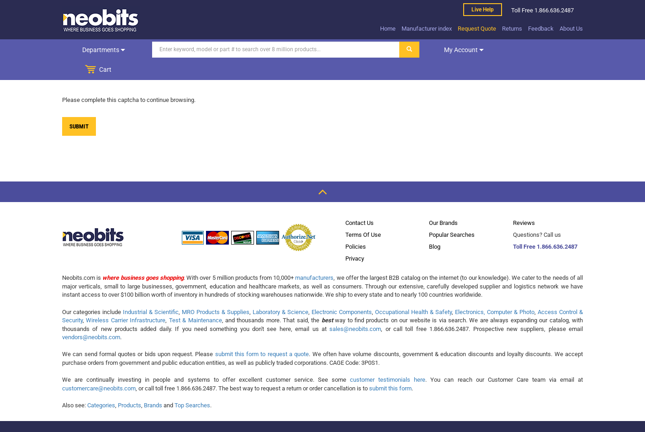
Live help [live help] (482, 9)
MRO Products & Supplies (215, 291)
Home (388, 28)
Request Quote (477, 28)
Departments (100, 49)
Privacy (354, 238)
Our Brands (443, 202)
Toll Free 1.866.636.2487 (545, 226)
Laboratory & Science (280, 291)
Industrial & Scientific (151, 291)
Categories (101, 385)
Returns (512, 28)
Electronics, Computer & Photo (494, 291)
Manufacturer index (427, 28)
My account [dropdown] (456, 49)
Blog (434, 226)
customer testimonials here (387, 359)
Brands (153, 385)
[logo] (101, 20)
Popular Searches (452, 214)
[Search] (268, 50)
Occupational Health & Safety (413, 291)
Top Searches (192, 385)
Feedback (541, 28)
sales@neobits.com (355, 308)
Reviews (524, 202)
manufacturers (314, 257)
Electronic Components (342, 291)
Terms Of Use (363, 214)
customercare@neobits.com (99, 368)
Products (129, 385)
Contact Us (359, 202)
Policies (355, 226)
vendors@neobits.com (91, 317)
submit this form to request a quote (262, 334)
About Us (571, 28)
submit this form (390, 368)
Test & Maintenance (195, 300)
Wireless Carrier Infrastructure (125, 300)
